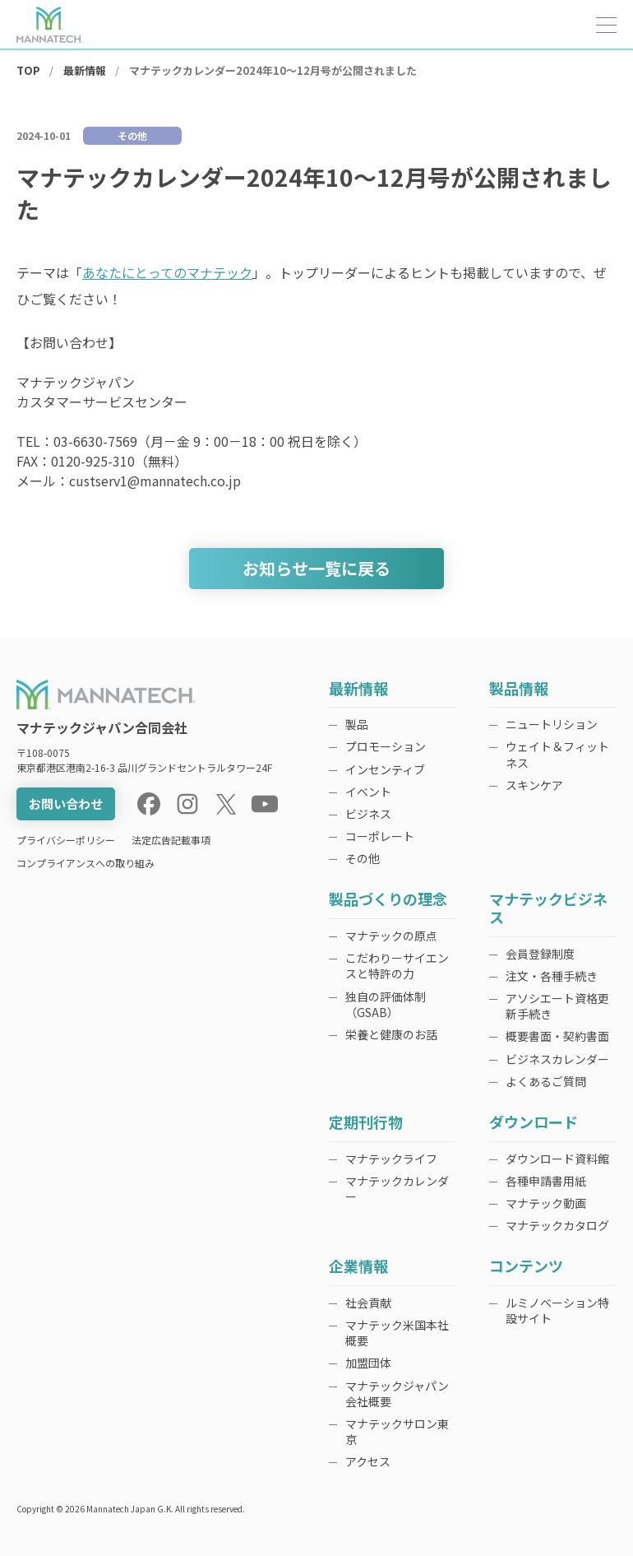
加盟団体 (368, 1362)
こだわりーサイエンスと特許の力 (397, 966)
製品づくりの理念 (388, 899)
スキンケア (534, 785)
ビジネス (368, 814)
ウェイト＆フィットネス (557, 754)
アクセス (367, 1461)
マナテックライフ (391, 1158)
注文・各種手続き (552, 976)
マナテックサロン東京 (397, 1431)
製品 (356, 724)
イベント (368, 791)
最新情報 (358, 689)
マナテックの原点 (391, 935)
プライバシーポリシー (65, 840)
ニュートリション (552, 724)
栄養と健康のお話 (391, 1034)
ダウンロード (533, 1122)
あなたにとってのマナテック (167, 272)
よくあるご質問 (546, 1081)
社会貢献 (368, 1302)
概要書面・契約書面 (557, 1036)
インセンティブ (385, 769)
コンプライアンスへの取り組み (85, 863)
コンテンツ (526, 1266)
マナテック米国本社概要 (397, 1333)
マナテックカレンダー (397, 1189)
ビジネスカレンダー (557, 1059)
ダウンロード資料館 (557, 1158)
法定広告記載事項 (171, 840)
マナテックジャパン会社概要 (397, 1393)
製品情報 (518, 689)
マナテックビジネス (548, 908)
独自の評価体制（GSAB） (385, 1004)
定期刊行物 (366, 1122)
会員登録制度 (540, 953)
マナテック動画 (546, 1203)
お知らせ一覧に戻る (316, 568)
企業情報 (358, 1266)
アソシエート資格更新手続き (557, 1006)
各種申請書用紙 (546, 1181)
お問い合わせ (66, 803)
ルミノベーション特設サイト (557, 1310)
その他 (362, 858)
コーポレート (379, 836)
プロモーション (385, 746)
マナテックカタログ (557, 1225)
